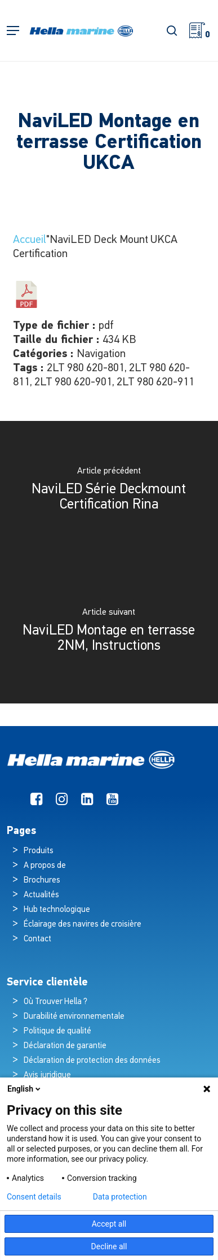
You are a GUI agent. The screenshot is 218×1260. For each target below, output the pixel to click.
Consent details (34, 1196)
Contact (37, 939)
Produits (39, 851)
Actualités (41, 895)
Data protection (120, 1196)
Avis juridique (47, 1075)
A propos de (45, 866)
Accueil (29, 240)
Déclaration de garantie (65, 1046)
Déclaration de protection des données (92, 1061)
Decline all (109, 1246)
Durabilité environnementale (74, 1017)
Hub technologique (57, 910)
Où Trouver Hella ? (56, 1002)
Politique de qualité (57, 1031)
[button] (13, 31)
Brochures (42, 880)
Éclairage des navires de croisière (82, 924)
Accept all (109, 1223)
